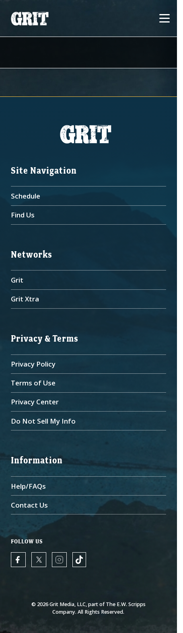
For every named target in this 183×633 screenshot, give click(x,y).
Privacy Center (35, 401)
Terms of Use (33, 382)
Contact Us (29, 505)
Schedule (25, 196)
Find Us (23, 214)
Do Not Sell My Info (43, 421)
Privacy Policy (33, 364)
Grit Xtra (25, 298)
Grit (17, 280)
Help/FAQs (28, 486)
